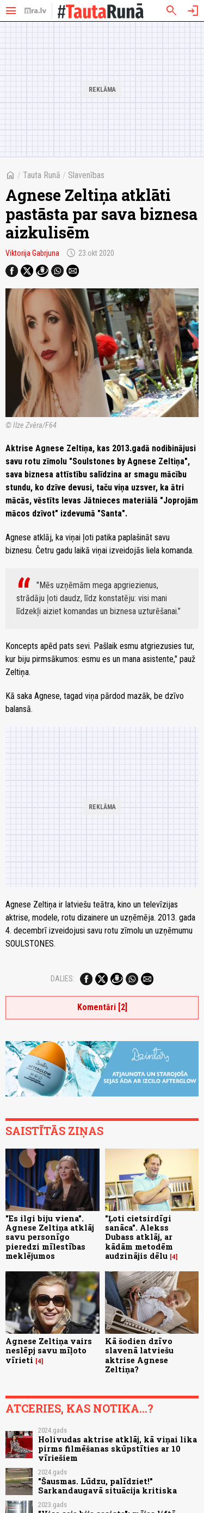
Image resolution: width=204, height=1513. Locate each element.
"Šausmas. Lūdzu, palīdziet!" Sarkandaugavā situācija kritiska (107, 1486)
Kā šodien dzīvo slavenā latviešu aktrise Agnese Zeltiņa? (139, 1355)
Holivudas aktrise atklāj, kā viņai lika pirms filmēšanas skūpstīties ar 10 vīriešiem (117, 1449)
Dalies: (63, 978)
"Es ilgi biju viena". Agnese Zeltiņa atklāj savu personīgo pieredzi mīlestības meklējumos (49, 1237)
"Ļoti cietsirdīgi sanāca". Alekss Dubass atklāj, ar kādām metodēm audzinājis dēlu (139, 1237)
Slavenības (86, 175)
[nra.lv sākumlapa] (35, 11)
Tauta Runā (41, 175)
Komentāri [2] (102, 1007)
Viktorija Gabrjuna (32, 253)
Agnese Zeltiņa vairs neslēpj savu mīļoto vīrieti (48, 1350)
